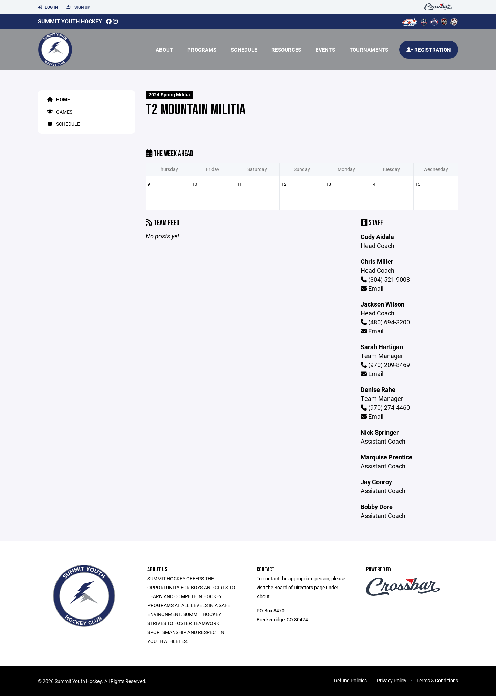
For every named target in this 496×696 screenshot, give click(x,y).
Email (372, 288)
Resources (286, 49)
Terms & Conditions (437, 680)
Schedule (244, 49)
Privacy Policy (391, 680)
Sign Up (78, 7)
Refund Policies (350, 680)
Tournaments (369, 49)
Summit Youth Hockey (70, 21)
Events (325, 49)
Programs (201, 49)
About (164, 49)
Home (57, 99)
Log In (48, 7)
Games (58, 111)
